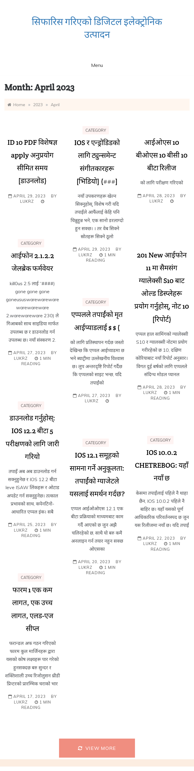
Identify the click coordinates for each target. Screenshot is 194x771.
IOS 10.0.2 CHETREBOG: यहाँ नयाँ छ (161, 465)
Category (95, 130)
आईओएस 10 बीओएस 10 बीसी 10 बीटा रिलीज (161, 155)
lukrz (27, 201)
